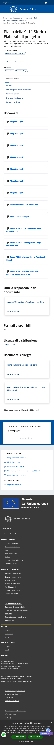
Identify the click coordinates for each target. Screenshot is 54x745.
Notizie (7, 630)
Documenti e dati (30, 18)
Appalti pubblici (10, 587)
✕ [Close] (51, 733)
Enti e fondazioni (11, 553)
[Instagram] (16, 534)
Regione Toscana (9, 2)
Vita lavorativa (10, 580)
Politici (7, 557)
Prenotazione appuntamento (15, 690)
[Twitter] (10, 534)
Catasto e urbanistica (12, 590)
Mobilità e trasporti (11, 593)
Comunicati (9, 634)
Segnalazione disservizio (13, 694)
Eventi (7, 650)
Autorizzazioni (10, 620)
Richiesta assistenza (12, 700)
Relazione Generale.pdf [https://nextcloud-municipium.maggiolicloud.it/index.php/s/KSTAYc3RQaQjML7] (19, 216)
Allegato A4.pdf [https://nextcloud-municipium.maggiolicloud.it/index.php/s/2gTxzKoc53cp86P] (16, 157)
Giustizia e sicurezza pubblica (15, 607)
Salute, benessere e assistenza (15, 617)
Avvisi (7, 637)
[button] (27, 741)
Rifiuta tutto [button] (35, 737)
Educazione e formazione (13, 603)
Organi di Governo (11, 543)
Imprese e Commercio (12, 583)
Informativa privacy (12, 714)
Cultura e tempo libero (13, 577)
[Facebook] (5, 534)
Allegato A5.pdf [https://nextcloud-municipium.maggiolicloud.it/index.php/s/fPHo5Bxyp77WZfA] (16, 169)
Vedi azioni (19, 62)
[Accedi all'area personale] (46, 2)
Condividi (8, 62)
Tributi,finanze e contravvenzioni (16, 610)
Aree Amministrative (12, 547)
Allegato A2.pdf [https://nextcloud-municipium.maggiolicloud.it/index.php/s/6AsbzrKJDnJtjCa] (16, 133)
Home (4, 18)
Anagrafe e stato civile (13, 573)
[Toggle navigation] (4, 9)
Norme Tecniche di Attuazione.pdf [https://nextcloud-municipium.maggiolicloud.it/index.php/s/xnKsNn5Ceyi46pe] (24, 204)
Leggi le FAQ (9, 697)
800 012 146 (27, 681)
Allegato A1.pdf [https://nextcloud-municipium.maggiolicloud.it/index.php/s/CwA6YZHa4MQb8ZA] (16, 121)
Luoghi (7, 646)
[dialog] (27, 732)
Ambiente (8, 613)
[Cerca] (49, 9)
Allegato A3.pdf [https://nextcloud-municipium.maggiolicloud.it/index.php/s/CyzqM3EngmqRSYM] (16, 145)
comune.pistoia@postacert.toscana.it (18, 676)
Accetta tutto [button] (19, 737)
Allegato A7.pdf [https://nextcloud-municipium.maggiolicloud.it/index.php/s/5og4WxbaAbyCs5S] (16, 192)
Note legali (8, 717)
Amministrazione (16, 18)
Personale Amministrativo (14, 560)
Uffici (6, 550)
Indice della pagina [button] (13, 79)
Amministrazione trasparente (15, 711)
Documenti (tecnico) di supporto (13, 20)
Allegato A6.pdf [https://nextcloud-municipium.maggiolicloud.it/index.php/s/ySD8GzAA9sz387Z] (16, 180)
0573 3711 (18, 678)
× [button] (51, 722)
